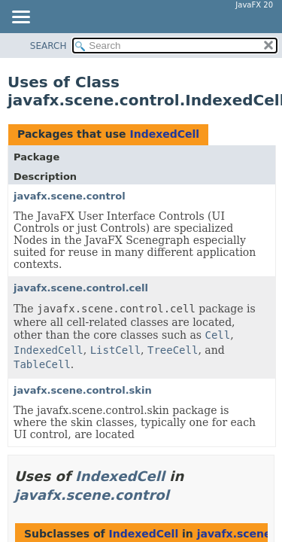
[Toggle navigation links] (20, 18)
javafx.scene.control (70, 196)
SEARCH (48, 46)
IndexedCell (164, 134)
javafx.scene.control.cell (81, 288)
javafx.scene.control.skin (83, 390)
